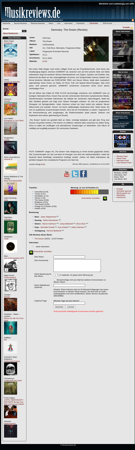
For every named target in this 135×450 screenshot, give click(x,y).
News (51, 23)
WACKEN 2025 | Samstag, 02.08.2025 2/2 (122, 105)
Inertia (6, 140)
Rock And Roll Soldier (13, 181)
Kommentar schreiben (91, 198)
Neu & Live (123, 72)
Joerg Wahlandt (66, 224)
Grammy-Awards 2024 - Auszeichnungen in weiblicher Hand (121, 125)
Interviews (68, 23)
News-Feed (121, 158)
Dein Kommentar (41, 260)
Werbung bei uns (124, 193)
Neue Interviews (123, 31)
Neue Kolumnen (123, 113)
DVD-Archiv (107, 23)
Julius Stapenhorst (48, 217)
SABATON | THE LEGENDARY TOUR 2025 (122, 90)
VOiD (6, 239)
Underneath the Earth (13, 381)
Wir (5, 340)
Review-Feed (122, 156)
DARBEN (116, 63)
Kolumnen (80, 23)
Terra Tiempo (9, 62)
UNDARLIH (117, 49)
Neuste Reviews (20, 23)
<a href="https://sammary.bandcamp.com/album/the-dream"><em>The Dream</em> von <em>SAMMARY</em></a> (69, 140)
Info (42, 164)
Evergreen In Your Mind (13, 120)
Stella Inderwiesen (50, 220)
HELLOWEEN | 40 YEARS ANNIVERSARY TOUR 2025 (122, 97)
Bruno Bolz (81, 224)
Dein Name (39, 257)
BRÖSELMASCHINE (120, 42)
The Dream (39, 239)
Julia (6, 200)
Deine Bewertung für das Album (42, 275)
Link (44, 61)
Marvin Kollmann (49, 224)
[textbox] (12, 31)
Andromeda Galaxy (12, 361)
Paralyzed (8, 43)
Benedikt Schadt (47, 227)
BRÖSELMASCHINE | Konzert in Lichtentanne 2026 (121, 84)
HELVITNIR (117, 35)
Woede (7, 297)
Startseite (6, 23)
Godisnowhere (10, 277)
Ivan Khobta (63, 227)
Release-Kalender (38, 23)
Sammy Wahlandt (54, 231)
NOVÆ (7, 101)
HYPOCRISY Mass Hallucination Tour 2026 (121, 76)
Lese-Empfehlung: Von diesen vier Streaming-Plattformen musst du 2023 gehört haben (32, 20)
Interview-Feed (123, 160)
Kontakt (126, 27)
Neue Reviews (14, 38)
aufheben (8, 219)
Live (58, 23)
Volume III (8, 159)
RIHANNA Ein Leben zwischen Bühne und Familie (120, 117)
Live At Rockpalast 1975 (14, 258)
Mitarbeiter (121, 195)
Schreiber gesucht (124, 191)
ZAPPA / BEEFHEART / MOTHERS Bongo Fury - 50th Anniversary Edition (14, 402)
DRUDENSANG (118, 56)
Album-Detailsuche (10, 33)
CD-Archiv (94, 23)
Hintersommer (10, 423)
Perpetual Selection (12, 82)
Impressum (121, 197)
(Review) (69, 29)
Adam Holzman (77, 227)
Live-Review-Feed (124, 163)
